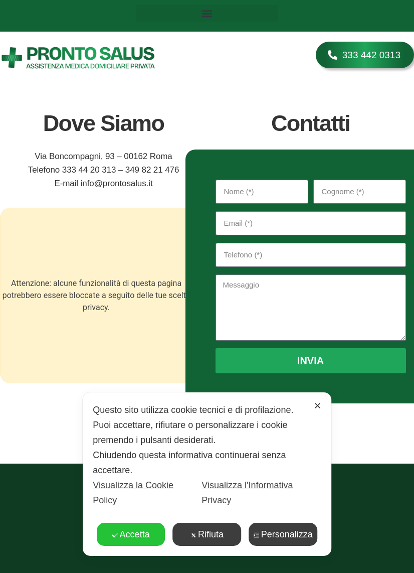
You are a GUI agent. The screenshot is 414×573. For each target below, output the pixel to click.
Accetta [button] (131, 534)
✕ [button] (317, 406)
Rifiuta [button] (207, 534)
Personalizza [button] (283, 534)
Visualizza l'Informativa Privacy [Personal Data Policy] (247, 492)
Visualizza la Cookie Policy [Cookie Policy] (133, 492)
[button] (207, 13)
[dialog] (207, 474)
